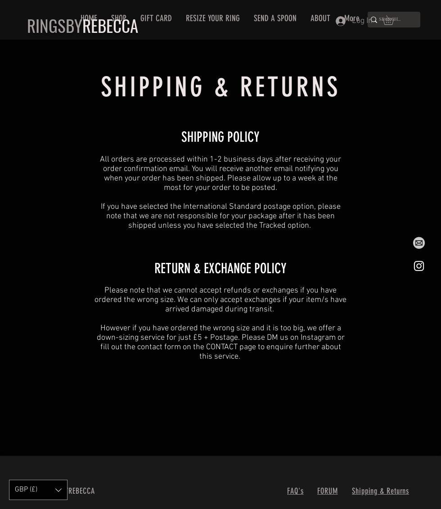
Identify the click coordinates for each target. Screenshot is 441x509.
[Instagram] (419, 266)
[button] (392, 20)
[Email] (419, 243)
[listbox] (38, 490)
